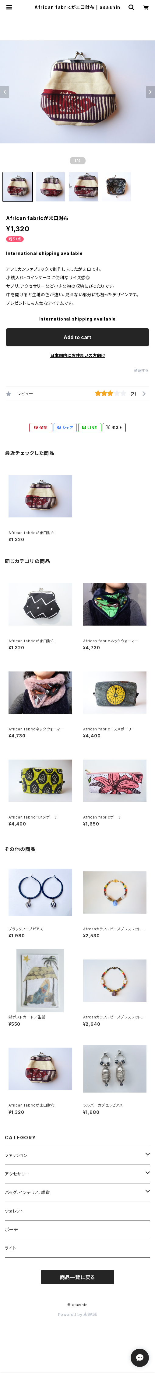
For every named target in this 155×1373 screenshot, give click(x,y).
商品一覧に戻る (77, 1277)
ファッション (16, 1155)
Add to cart (77, 337)
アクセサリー (17, 1173)
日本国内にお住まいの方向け (77, 355)
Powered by (77, 1314)
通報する (141, 370)
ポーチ (11, 1229)
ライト (10, 1248)
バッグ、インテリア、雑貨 (27, 1192)
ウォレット (14, 1210)
